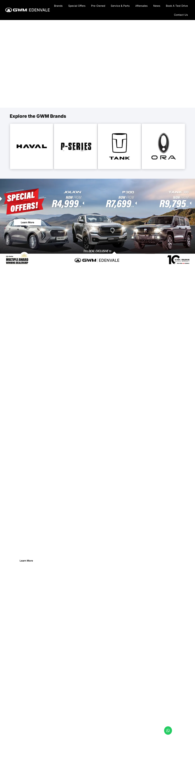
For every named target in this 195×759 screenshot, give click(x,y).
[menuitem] (58, 5)
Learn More (27, 222)
